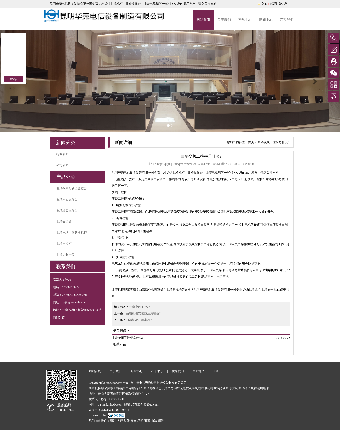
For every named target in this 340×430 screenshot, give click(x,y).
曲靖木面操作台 (67, 199)
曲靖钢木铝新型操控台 (71, 188)
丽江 (113, 420)
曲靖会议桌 (64, 221)
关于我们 (224, 20)
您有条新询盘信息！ (273, 3)
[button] (314, 81)
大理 (120, 420)
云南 (134, 420)
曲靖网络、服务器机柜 (71, 232)
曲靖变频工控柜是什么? (273, 142)
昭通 (161, 420)
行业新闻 (62, 154)
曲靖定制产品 (65, 254)
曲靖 (154, 420)
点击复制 (136, 382)
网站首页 (203, 20)
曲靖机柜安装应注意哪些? (143, 313)
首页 (251, 142)
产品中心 (245, 20)
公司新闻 (62, 165)
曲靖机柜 (116, 3)
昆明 (140, 420)
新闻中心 (266, 20)
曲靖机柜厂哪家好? (139, 320)
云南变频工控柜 (139, 307)
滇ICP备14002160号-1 (115, 410)
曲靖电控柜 (64, 243)
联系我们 (287, 20)
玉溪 (147, 420)
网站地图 (199, 371)
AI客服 (14, 79)
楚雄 (127, 420)
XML (216, 371)
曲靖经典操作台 (67, 210)
